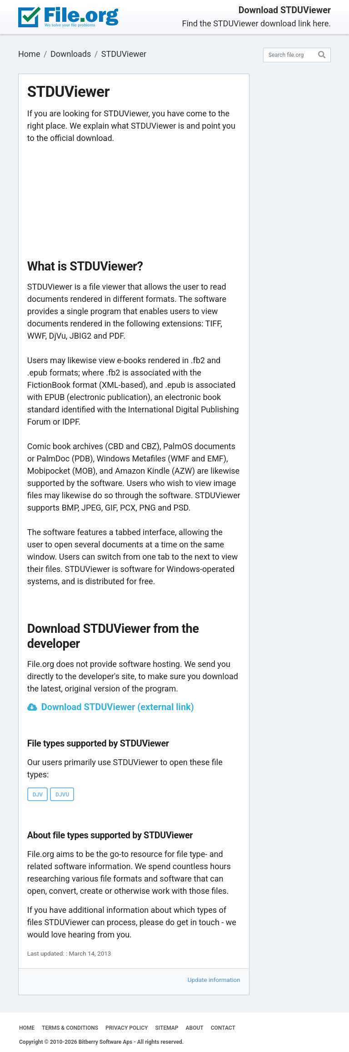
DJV (38, 795)
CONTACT (223, 1028)
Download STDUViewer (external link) (117, 706)
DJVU (62, 795)
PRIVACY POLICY (126, 1028)
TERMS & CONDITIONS (70, 1028)
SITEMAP (166, 1028)
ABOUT (195, 1028)
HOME (27, 1028)
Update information (214, 979)
